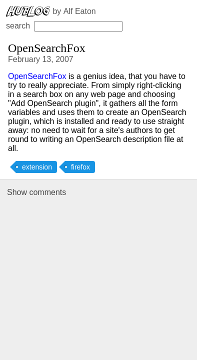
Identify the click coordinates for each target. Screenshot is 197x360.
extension (37, 167)
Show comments (36, 192)
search (64, 26)
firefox (80, 167)
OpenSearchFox (37, 76)
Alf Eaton (80, 11)
